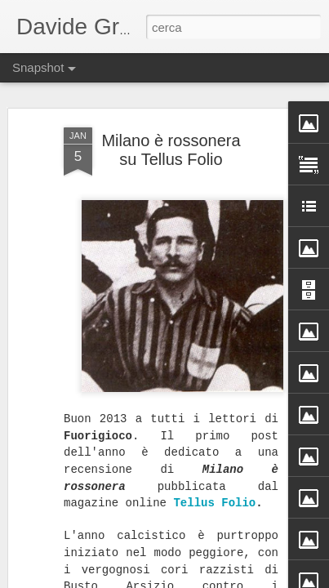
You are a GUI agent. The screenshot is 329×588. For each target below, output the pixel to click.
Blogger (216, 579)
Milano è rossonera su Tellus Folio (170, 127)
